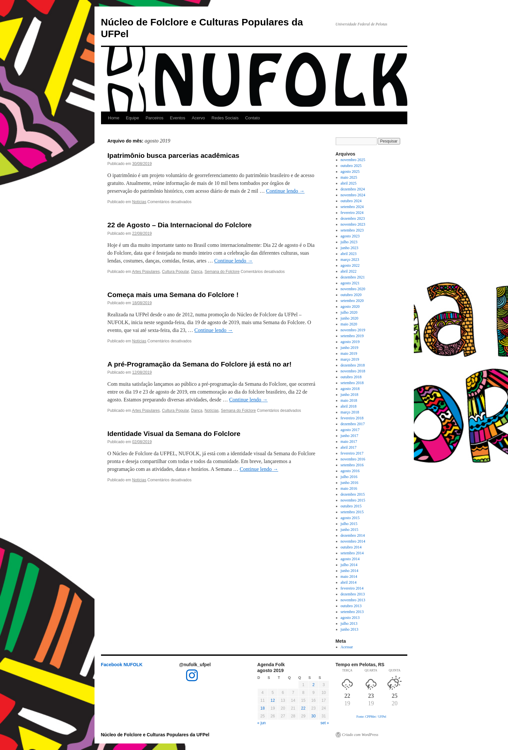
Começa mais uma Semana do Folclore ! (173, 294)
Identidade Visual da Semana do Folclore (174, 433)
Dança (196, 271)
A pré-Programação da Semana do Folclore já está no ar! (200, 364)
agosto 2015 (350, 518)
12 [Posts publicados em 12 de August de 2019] (272, 700)
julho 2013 (349, 623)
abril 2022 (348, 271)
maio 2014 (349, 576)
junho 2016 (349, 482)
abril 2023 (348, 253)
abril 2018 (348, 406)
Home (114, 117)
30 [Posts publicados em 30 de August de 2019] (313, 716)
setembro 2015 (352, 512)
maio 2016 (349, 488)
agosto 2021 (350, 283)
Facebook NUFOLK (122, 664)
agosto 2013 (350, 617)
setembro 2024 (352, 206)
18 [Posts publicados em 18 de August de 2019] (262, 708)
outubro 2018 (351, 377)
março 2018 (350, 412)
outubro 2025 (351, 165)
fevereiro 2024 (352, 212)
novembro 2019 (353, 330)
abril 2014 (348, 582)
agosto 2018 (350, 388)
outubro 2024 (351, 201)
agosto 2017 (350, 430)
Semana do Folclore (222, 271)
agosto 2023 (350, 236)
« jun (261, 723)
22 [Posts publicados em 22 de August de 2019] (303, 708)
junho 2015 (349, 529)
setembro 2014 (352, 553)
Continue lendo (285, 191)
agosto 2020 (350, 306)
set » (324, 723)
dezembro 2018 (353, 365)
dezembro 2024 (353, 189)
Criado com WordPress (360, 734)
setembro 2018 (352, 383)
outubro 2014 (351, 547)
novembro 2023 (353, 224)
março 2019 (350, 359)
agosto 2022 (350, 265)
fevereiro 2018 (352, 418)
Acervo (198, 117)
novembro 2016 (353, 459)
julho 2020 (349, 312)
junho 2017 (349, 435)
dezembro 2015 (353, 494)
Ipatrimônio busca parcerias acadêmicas (173, 155)
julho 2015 (349, 523)
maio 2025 (349, 177)
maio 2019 (349, 353)
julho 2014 (349, 564)
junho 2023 (349, 248)
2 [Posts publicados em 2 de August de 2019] (313, 684)
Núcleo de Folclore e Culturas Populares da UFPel (155, 734)
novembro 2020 (353, 289)
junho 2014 (349, 570)
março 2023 (350, 259)
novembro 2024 (353, 195)
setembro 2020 (352, 300)
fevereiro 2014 (352, 588)
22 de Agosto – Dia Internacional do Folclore (180, 225)
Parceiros (155, 117)
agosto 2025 (350, 171)
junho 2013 (349, 629)
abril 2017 (348, 447)
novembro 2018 (353, 371)
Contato (252, 117)
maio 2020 (349, 324)
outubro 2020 (351, 294)
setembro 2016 (352, 465)
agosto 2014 (350, 559)
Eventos (177, 117)
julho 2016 (349, 476)
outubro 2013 (351, 606)
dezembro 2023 (353, 218)
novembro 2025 (353, 160)
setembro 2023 (352, 230)
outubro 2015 (351, 506)
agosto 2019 (350, 341)
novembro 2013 (353, 600)
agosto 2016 (350, 471)
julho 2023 (349, 242)
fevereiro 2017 (352, 453)
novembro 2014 (353, 541)
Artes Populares (146, 271)
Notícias (139, 202)
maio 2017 (349, 441)
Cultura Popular (175, 271)
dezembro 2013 (353, 594)
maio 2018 (349, 400)
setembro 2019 (352, 336)
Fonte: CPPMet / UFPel (371, 716)
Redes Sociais (225, 117)
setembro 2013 (352, 611)
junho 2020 (349, 318)
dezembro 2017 (353, 424)
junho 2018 (349, 394)
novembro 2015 (353, 500)
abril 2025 (348, 183)
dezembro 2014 (353, 535)
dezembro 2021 (353, 277)
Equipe (132, 117)
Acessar (347, 647)
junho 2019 (349, 347)
